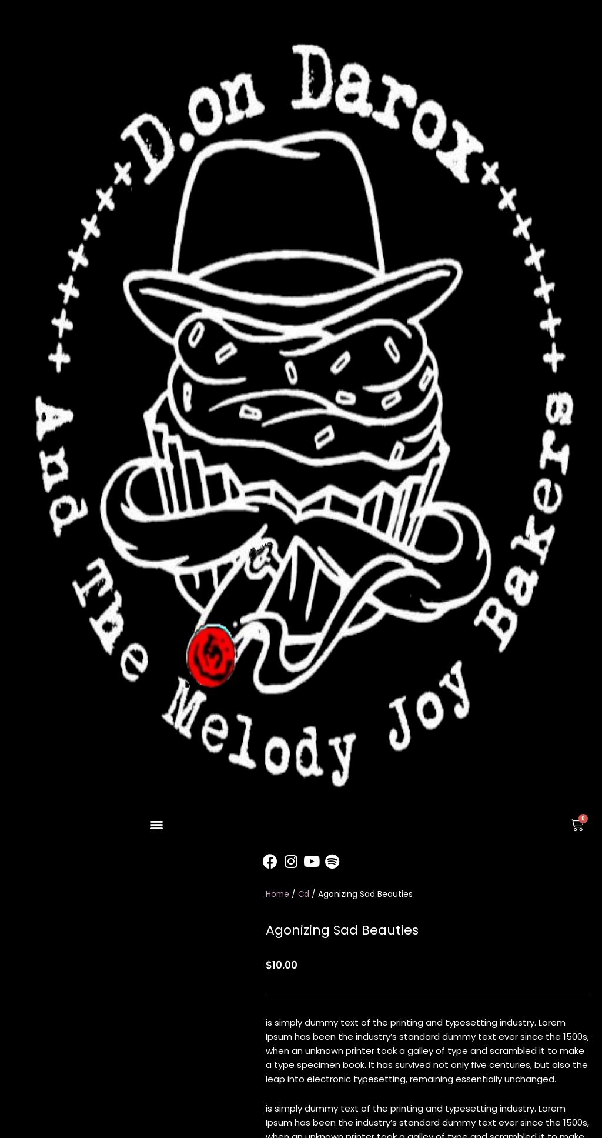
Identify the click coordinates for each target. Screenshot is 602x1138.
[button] (156, 825)
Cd (304, 894)
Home (277, 894)
